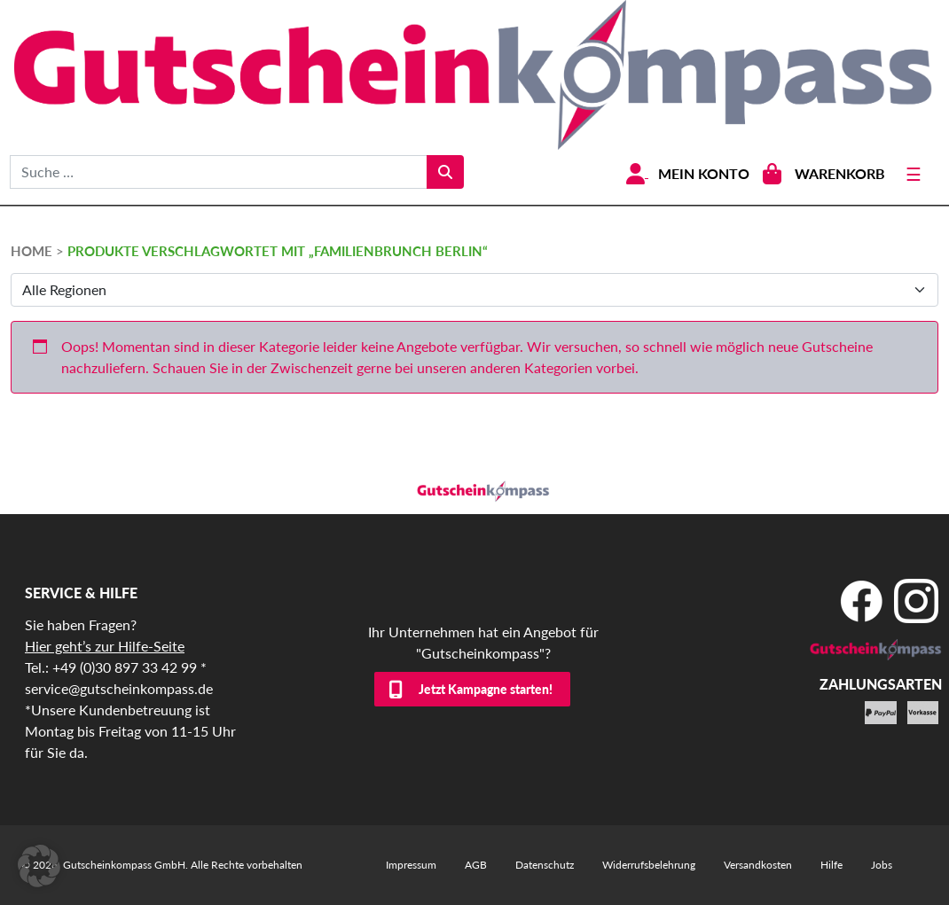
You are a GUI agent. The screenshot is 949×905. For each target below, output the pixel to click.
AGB (476, 864)
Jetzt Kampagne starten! (486, 689)
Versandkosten (758, 864)
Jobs (881, 864)
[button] (39, 866)
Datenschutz (544, 864)
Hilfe (831, 864)
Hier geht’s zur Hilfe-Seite (104, 645)
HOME (31, 251)
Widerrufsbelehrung (648, 864)
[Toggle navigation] (913, 173)
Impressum (411, 864)
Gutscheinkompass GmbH (124, 864)
